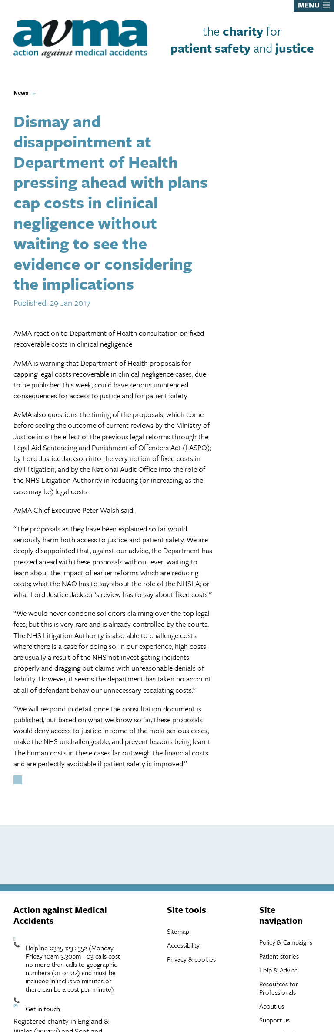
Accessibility (183, 945)
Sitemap (178, 931)
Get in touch (43, 1008)
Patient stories (279, 956)
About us (271, 1006)
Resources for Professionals (278, 988)
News (20, 92)
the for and (242, 39)
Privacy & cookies (191, 959)
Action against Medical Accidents (60, 915)
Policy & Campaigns (285, 942)
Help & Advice (278, 970)
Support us (274, 1020)
